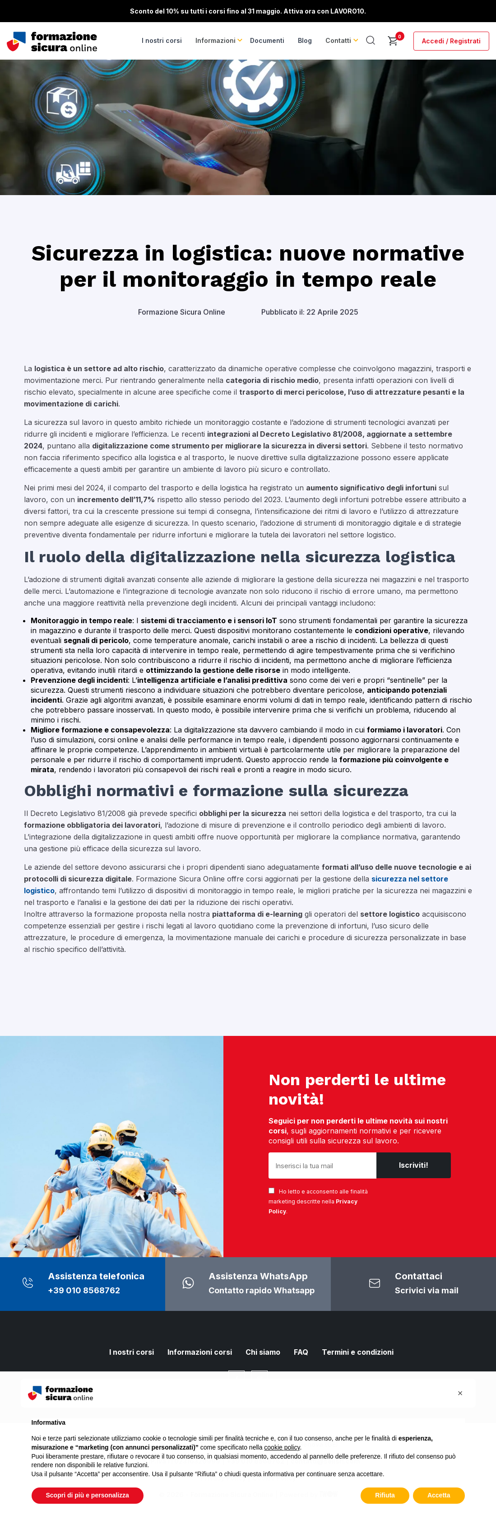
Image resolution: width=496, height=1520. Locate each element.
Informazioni (218, 40)
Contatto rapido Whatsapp (262, 1290)
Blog (306, 40)
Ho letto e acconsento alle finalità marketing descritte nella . (318, 1201)
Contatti (339, 40)
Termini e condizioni (358, 1352)
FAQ (301, 1352)
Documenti (268, 40)
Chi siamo (263, 1352)
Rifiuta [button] (385, 1495)
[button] (460, 1393)
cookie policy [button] (282, 1447)
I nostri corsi (164, 40)
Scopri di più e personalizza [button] (87, 1495)
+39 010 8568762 (84, 1290)
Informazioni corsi (199, 1352)
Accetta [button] (438, 1495)
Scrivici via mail (427, 1290)
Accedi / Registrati (451, 40)
